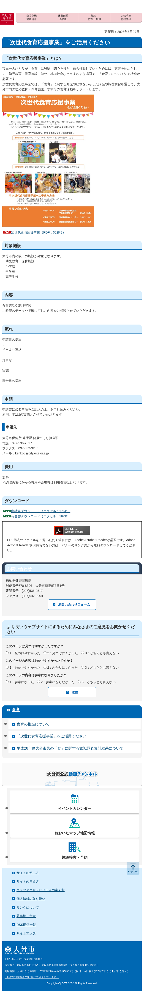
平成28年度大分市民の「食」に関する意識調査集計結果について (70, 748)
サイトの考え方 (27, 881)
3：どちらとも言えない (102, 653)
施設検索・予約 (74, 857)
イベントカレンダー (74, 808)
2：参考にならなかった (58, 682)
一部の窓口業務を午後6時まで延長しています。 (32, 977)
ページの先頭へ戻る (133, 868)
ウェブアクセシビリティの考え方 (40, 890)
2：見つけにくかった (62, 653)
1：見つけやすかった (25, 653)
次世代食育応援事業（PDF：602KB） (38, 232)
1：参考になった (22, 682)
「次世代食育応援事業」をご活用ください (51, 736)
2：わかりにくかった (62, 667)
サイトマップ (26, 933)
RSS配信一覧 (26, 925)
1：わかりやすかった (25, 667)
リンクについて (27, 907)
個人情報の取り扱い (30, 899)
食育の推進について (33, 724)
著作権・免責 (26, 916)
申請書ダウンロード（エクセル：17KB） (40, 511)
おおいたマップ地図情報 (74, 833)
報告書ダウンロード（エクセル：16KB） (40, 516)
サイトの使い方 (27, 873)
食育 (16, 709)
